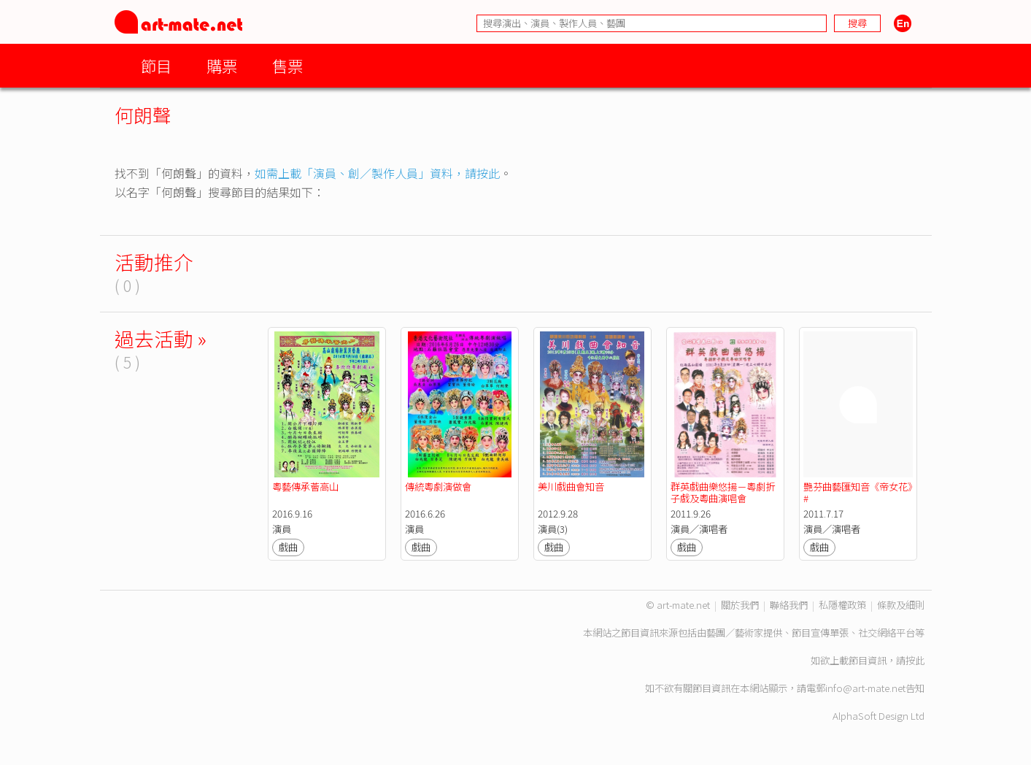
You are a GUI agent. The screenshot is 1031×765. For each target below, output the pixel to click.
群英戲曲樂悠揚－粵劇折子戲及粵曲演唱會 (723, 492)
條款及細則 (900, 605)
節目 (156, 65)
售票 (287, 65)
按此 (914, 660)
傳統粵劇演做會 (438, 486)
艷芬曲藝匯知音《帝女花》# (857, 492)
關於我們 (740, 605)
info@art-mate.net (865, 688)
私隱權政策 (842, 605)
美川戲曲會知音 (571, 486)
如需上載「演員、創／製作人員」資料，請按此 (377, 173)
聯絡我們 (789, 605)
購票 (221, 65)
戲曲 (288, 547)
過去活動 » (160, 338)
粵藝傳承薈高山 (305, 486)
